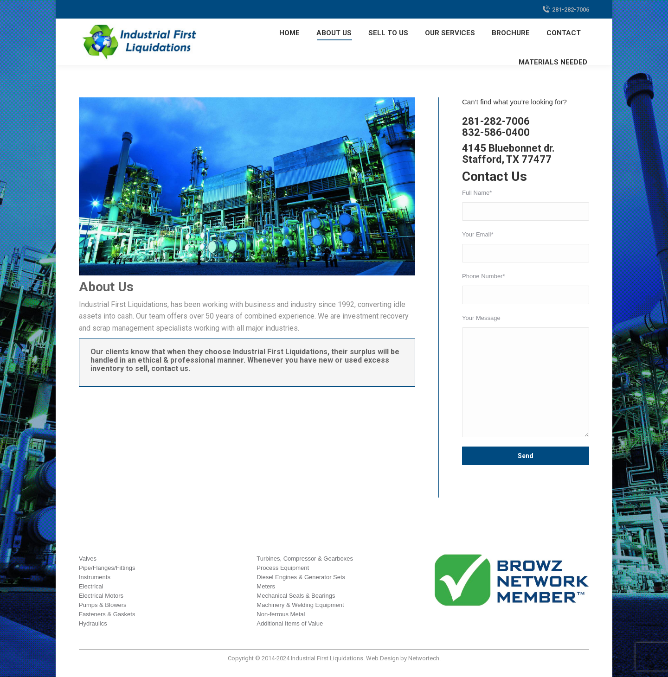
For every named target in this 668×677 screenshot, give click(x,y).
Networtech (423, 658)
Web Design (382, 658)
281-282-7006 (565, 9)
